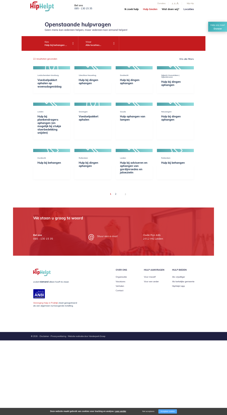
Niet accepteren (148, 411)
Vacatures (120, 281)
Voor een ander (151, 281)
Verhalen (120, 286)
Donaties (162, 3)
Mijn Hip (190, 3)
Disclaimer (44, 336)
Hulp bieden (150, 9)
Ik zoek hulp (132, 9)
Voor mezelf (150, 277)
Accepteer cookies (168, 411)
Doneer (218, 28)
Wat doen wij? (170, 9)
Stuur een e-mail (107, 236)
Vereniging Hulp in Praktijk (45, 303)
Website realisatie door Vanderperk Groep (86, 336)
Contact (119, 290)
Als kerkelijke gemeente (183, 281)
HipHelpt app (178, 286)
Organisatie (121, 277)
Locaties (189, 9)
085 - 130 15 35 (83, 8)
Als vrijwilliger (178, 277)
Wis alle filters (186, 58)
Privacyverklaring (58, 336)
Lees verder (120, 411)
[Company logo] (44, 7)
